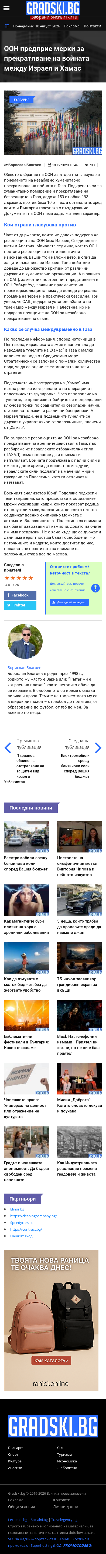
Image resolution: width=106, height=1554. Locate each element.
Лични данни (65, 1506)
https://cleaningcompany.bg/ (33, 1215)
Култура (15, 1461)
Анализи (15, 1467)
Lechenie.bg (17, 1519)
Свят (61, 1447)
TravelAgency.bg (64, 1519)
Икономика (67, 1461)
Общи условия (21, 1506)
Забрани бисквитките (54, 17)
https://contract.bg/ (26, 1229)
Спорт (13, 1454)
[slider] (19, 577)
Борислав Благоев (24, 165)
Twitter (16, 605)
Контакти (92, 25)
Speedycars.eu (21, 1222)
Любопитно (67, 1467)
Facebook (17, 595)
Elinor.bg (17, 1209)
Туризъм (64, 1454)
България (16, 1447)
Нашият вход (21, 1236)
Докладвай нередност (69, 602)
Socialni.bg (39, 1519)
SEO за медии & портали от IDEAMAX (38, 1539)
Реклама (72, 25)
